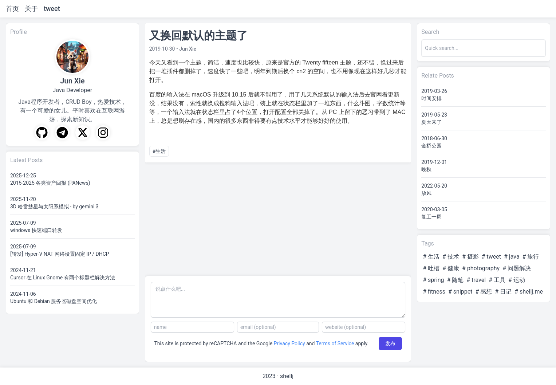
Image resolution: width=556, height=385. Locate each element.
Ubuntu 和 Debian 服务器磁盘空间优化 (53, 301)
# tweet (491, 256)
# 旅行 (531, 256)
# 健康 (450, 268)
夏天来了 (431, 122)
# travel (476, 279)
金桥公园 (431, 146)
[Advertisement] (278, 219)
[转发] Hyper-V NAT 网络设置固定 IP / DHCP (59, 254)
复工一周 (431, 217)
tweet (52, 8)
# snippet (460, 291)
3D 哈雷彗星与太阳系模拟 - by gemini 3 (54, 206)
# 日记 (503, 291)
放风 (426, 193)
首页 (12, 8)
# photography (481, 268)
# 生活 (431, 256)
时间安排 (431, 98)
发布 (390, 343)
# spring (433, 279)
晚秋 (426, 169)
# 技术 (450, 256)
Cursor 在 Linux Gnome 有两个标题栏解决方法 (62, 277)
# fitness (434, 291)
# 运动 (516, 279)
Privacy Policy (289, 343)
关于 (31, 8)
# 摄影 (470, 256)
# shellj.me (528, 291)
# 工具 (497, 279)
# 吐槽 (431, 268)
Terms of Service (335, 343)
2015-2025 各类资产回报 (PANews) (50, 183)
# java (512, 256)
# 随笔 (455, 279)
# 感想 (484, 291)
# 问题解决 (516, 268)
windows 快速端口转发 (36, 230)
